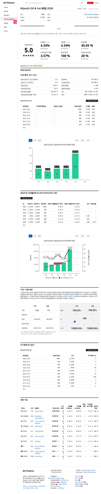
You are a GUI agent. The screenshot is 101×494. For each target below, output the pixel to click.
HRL (32, 436)
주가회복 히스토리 (72, 33)
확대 (24, 128)
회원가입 (90, 3)
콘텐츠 (28, 488)
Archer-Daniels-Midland (40, 422)
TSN (32, 411)
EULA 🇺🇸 (77, 480)
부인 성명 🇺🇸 (79, 478)
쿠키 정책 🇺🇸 (79, 476)
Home (79, 9)
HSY (32, 441)
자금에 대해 (41, 486)
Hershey (37, 441)
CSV (87, 140)
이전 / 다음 (62, 33)
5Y (30, 140)
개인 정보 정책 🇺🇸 (80, 482)
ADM (32, 421)
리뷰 (36, 488)
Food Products (94, 17)
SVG (76, 140)
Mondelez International (39, 417)
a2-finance (61, 488)
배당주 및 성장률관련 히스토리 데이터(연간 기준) (42, 33)
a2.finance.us (64, 480)
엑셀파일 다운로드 (92, 101)
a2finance (63, 482)
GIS (32, 431)
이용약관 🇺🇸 (78, 486)
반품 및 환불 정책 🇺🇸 (81, 484)
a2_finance (57, 486)
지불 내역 (23, 33)
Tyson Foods (39, 411)
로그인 (97, 3)
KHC (32, 426)
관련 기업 (82, 33)
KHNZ (32, 456)
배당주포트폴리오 (68, 296)
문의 (32, 488)
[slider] (75, 322)
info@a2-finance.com (88, 470)
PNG (82, 140)
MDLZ (32, 416)
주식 (84, 9)
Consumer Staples (93, 14)
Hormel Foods (39, 436)
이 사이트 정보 (32, 486)
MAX (39, 140)
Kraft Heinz (38, 426)
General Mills (39, 431)
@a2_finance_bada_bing (56, 478)
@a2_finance (63, 484)
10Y (35, 140)
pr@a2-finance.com (89, 472)
